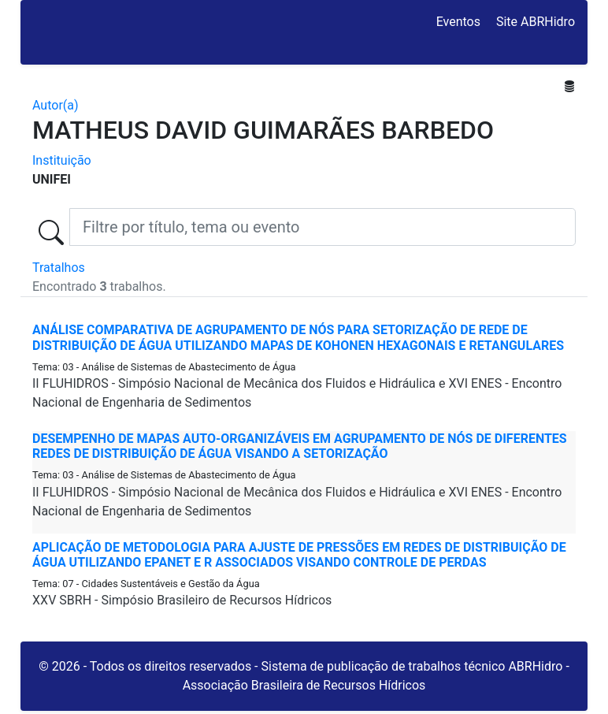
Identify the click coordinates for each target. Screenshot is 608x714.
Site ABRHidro (535, 21)
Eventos (458, 21)
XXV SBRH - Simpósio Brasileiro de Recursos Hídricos (182, 600)
